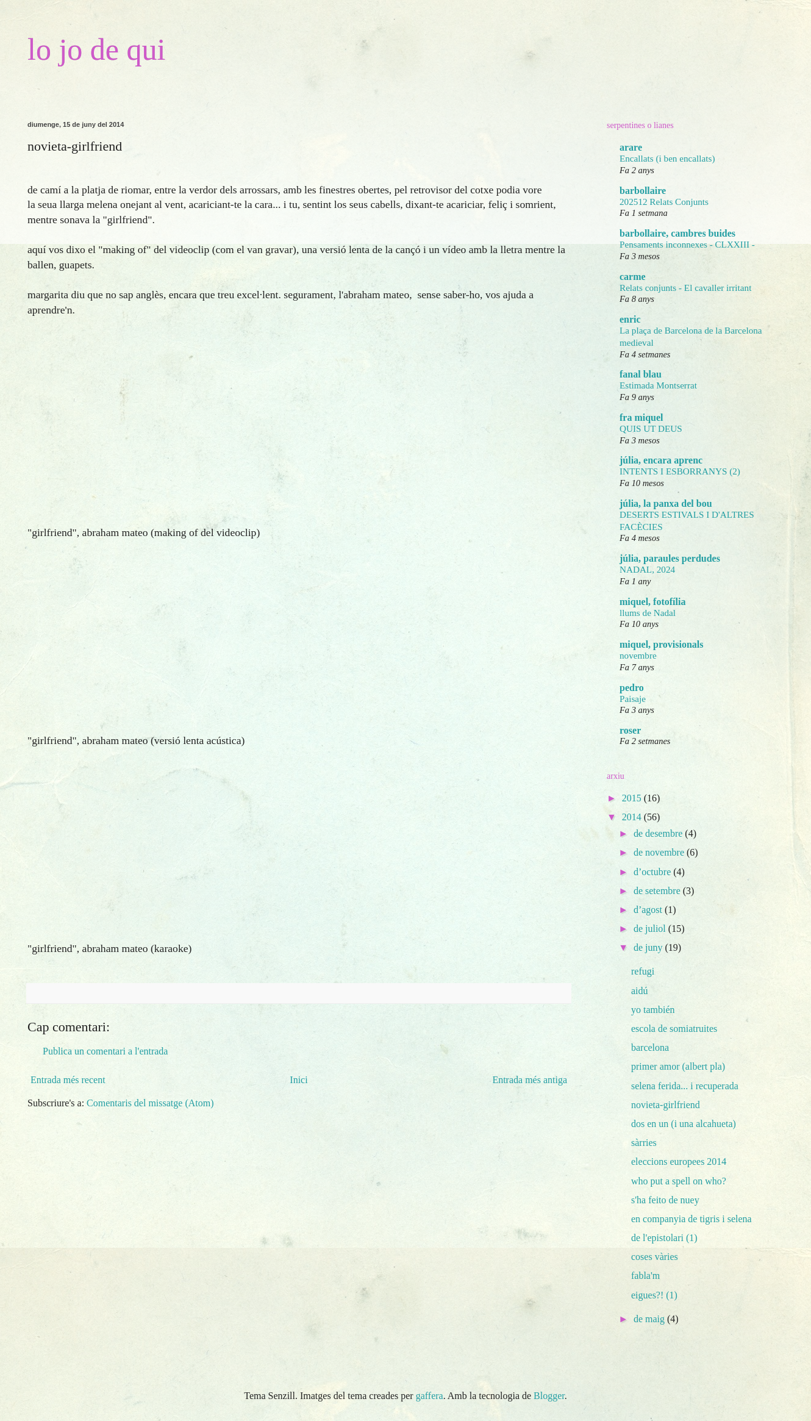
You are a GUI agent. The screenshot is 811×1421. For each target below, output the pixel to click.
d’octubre (653, 872)
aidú (639, 991)
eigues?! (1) (654, 1295)
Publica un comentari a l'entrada (105, 1051)
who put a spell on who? (678, 1181)
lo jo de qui (96, 49)
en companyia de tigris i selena (691, 1219)
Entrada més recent (67, 1080)
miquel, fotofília (652, 601)
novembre (638, 655)
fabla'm (645, 1275)
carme (633, 276)
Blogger (549, 1396)
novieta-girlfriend (665, 1105)
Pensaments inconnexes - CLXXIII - (687, 244)
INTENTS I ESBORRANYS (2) (680, 471)
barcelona (650, 1047)
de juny (649, 947)
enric (630, 319)
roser (630, 730)
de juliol (651, 928)
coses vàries (654, 1256)
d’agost (649, 909)
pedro (632, 687)
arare (631, 147)
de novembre (660, 852)
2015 (633, 798)
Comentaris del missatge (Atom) (150, 1103)
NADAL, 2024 (647, 569)
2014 (633, 817)
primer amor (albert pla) (678, 1066)
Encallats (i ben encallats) (667, 158)
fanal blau (641, 374)
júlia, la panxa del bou (666, 503)
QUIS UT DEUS (651, 428)
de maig (650, 1319)
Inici (298, 1080)
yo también (653, 1009)
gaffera (429, 1396)
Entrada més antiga (529, 1080)
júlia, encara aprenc (661, 460)
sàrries (644, 1142)
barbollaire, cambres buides (677, 233)
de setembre (658, 891)
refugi (642, 971)
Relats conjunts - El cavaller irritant (685, 287)
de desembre (659, 833)
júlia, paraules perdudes (670, 558)
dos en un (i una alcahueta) (683, 1124)
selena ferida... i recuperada (684, 1086)
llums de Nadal (648, 612)
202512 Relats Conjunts (664, 201)
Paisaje (633, 698)
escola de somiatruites (674, 1028)
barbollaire (643, 190)
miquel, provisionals (662, 644)
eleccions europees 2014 (678, 1161)
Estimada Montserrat (658, 385)
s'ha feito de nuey (665, 1200)
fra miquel (641, 417)
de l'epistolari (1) (664, 1238)
